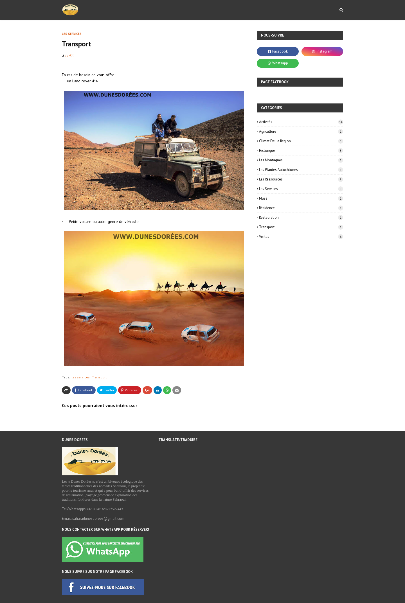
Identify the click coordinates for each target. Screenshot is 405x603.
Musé (301, 198)
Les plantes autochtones (301, 169)
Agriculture (301, 131)
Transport (99, 377)
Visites (301, 236)
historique (301, 150)
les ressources (301, 179)
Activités (301, 121)
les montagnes (301, 160)
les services (80, 377)
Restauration (301, 217)
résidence (301, 207)
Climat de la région (301, 141)
